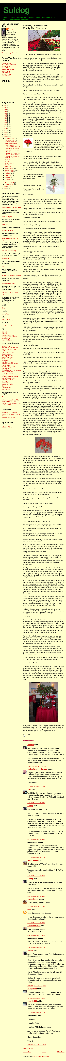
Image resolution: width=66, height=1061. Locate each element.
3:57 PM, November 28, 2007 (36, 857)
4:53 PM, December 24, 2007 (36, 1012)
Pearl (3, 266)
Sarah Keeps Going (8, 352)
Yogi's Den (5, 375)
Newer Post (27, 1052)
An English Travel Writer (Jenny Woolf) (9, 337)
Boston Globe (6, 66)
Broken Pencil (6, 74)
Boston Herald (6, 63)
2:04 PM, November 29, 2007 (36, 923)
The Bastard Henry (7, 359)
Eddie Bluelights (7, 340)
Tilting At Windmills (7, 371)
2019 (5, 113)
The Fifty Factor (6, 354)
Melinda (30, 745)
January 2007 (9, 184)
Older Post (60, 1052)
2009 (5, 132)
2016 (5, 119)
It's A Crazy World (7, 373)
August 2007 (9, 172)
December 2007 (10, 138)
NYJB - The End (9, 158)
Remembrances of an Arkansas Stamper (8, 378)
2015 (5, 121)
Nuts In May (5, 332)
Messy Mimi (5, 258)
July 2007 (8, 173)
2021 (5, 109)
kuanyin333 (32, 989)
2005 (5, 188)
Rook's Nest (5, 314)
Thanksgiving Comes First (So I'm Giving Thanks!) (12, 153)
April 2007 (8, 179)
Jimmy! (4, 386)
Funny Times (6, 72)
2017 (5, 117)
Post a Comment (28, 1048)
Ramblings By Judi (7, 362)
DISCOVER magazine (9, 64)
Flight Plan (5, 360)
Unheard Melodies (7, 320)
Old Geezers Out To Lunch (10, 348)
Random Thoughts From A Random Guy (10, 364)
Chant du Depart (7, 217)
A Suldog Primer (7, 427)
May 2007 (8, 177)
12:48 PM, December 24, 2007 (36, 998)
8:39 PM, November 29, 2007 (36, 947)
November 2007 (10, 140)
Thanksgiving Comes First (12, 156)
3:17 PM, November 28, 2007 (36, 839)
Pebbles (4, 333)
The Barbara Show (7, 384)
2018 (5, 115)
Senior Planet (6, 76)
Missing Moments (7, 357)
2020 (5, 111)
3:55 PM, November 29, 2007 (36, 935)
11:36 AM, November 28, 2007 (36, 766)
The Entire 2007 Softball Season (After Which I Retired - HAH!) (11, 414)
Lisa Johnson (33, 899)
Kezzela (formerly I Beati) (9, 349)
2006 (5, 186)
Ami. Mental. (5, 368)
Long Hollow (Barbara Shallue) (11, 275)
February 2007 (9, 183)
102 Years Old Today (10, 141)
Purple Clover (6, 68)
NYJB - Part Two (9, 163)
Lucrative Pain (6, 346)
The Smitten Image (7, 230)
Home (44, 1052)
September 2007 (10, 170)
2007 (5, 136)
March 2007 (9, 181)
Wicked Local (6, 71)
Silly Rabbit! (5, 381)
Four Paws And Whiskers (9, 326)
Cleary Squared (6, 387)
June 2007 (8, 175)
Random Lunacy (7, 383)
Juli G (3, 351)
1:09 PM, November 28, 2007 (36, 803)
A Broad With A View (8, 335)
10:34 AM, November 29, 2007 (36, 906)
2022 (5, 107)
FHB (29, 789)
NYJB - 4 (7, 159)
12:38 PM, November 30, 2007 (36, 986)
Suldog (16, 10)
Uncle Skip (5, 224)
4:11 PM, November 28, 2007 (36, 876)
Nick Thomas (6, 389)
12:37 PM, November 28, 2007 (36, 786)
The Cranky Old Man (8, 283)
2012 (5, 126)
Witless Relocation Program (10, 376)
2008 (5, 134)
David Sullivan (33, 860)
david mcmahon (33, 926)
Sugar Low (8, 166)
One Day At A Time (7, 356)
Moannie (4, 397)
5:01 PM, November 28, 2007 (36, 896)
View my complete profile (10, 53)
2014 (5, 123)
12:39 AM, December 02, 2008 (36, 1045)
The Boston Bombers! (8, 417)
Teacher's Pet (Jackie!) (9, 251)
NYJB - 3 (7, 161)
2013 (5, 125)
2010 (5, 130)
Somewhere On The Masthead (11, 207)
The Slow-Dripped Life (8, 367)
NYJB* (7, 165)
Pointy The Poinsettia (35, 28)
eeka (29, 909)
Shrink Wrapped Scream (37, 769)
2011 (5, 128)
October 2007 (9, 168)
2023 (5, 105)
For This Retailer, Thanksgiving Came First (12, 146)
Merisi (3, 308)
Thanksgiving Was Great (12, 148)
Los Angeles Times (8, 69)
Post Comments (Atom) (40, 1056)
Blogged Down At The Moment (11, 370)
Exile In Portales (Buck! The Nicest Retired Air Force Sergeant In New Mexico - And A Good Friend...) (11, 402)
